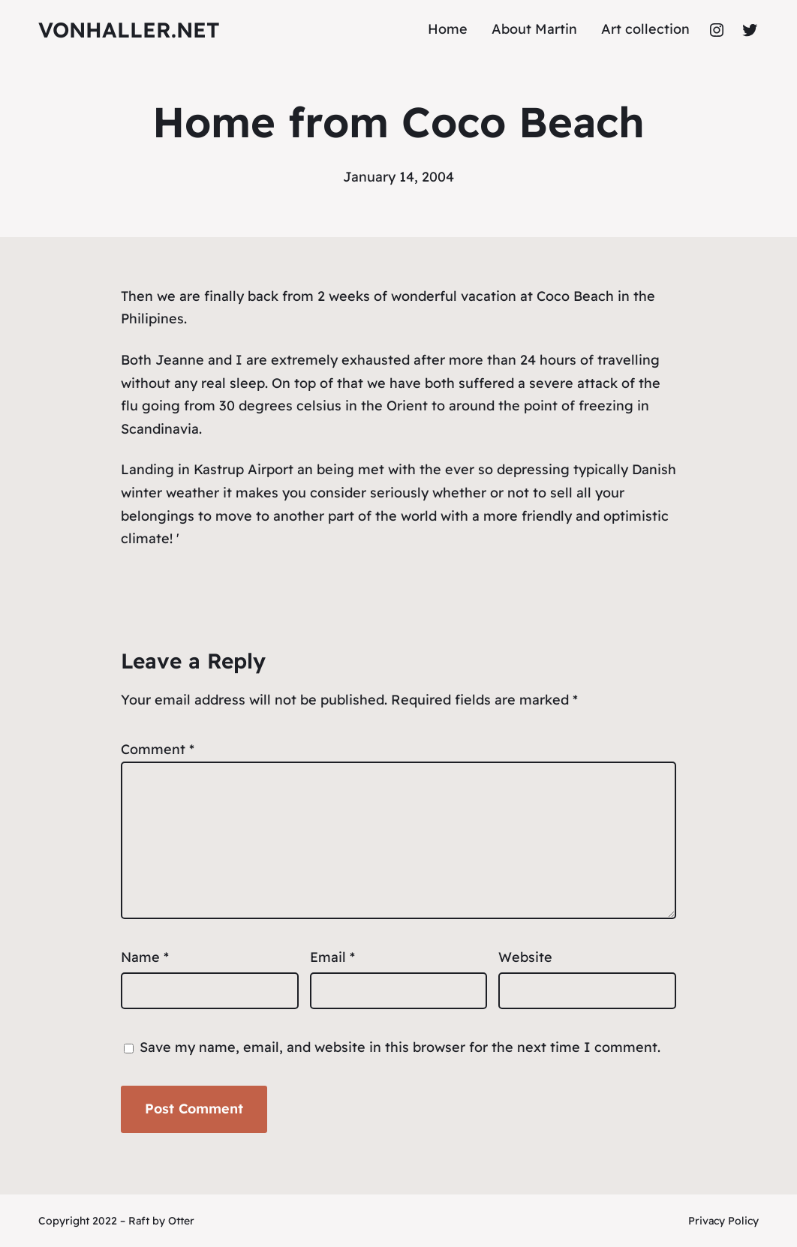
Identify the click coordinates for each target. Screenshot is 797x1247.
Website (525, 957)
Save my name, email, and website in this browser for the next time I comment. (400, 1047)
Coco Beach (575, 296)
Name (145, 957)
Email (332, 957)
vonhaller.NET (129, 30)
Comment (157, 749)
